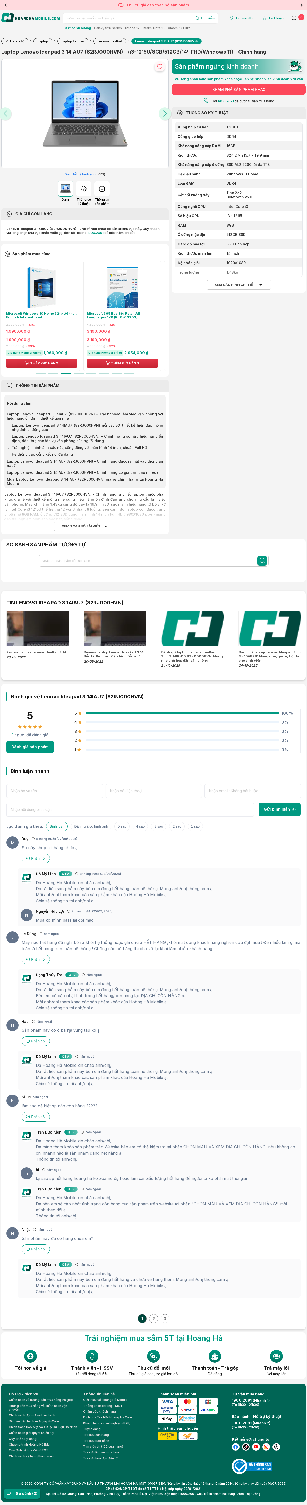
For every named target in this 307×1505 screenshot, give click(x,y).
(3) (34, 1493)
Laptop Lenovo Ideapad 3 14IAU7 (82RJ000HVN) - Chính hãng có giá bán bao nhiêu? (82, 472)
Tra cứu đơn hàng (96, 1435)
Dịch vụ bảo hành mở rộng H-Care (34, 1421)
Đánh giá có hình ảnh (91, 826)
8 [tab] (129, 373)
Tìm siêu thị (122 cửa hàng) (103, 1446)
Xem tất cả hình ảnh (80, 174)
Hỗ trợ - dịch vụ (23, 1394)
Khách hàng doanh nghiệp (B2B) (106, 1423)
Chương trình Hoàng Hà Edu (29, 1444)
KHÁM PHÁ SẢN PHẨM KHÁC (238, 89)
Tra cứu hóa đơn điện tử (100, 1458)
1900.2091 (95, 233)
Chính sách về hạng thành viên (31, 1456)
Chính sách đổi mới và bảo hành (32, 1415)
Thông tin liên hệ (99, 1394)
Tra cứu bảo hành (96, 1441)
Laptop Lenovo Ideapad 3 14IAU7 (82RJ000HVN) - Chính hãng (60, 494)
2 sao (177, 826)
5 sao (122, 826)
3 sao (158, 826)
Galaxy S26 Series (108, 28)
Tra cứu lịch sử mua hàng (101, 1452)
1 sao (195, 826)
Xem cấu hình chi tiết (235, 285)
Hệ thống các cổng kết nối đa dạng (42, 454)
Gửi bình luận (280, 809)
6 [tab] (104, 373)
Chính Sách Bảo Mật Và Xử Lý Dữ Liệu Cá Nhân (43, 1427)
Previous (5, 5)
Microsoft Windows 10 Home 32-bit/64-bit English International (44, 315)
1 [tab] (41, 373)
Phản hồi (35, 858)
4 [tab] (79, 373)
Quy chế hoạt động (23, 1439)
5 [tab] (91, 373)
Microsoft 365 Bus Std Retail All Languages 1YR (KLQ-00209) (116, 315)
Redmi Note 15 (154, 28)
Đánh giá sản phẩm (30, 747)
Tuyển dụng (92, 1429)
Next (302, 5)
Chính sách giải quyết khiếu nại (31, 1433)
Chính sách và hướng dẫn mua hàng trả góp (41, 1400)
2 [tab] (53, 373)
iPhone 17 (132, 28)
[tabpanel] (44, 316)
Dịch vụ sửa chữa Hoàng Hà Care (107, 1417)
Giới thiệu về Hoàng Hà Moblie (105, 1400)
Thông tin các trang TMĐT (103, 1406)
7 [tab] (117, 373)
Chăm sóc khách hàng (99, 1411)
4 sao (140, 826)
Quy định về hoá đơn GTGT (28, 1450)
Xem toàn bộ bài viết (81, 526)
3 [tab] (66, 373)
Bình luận (56, 826)
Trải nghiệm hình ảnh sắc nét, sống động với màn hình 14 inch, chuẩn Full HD (79, 447)
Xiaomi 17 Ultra (179, 28)
